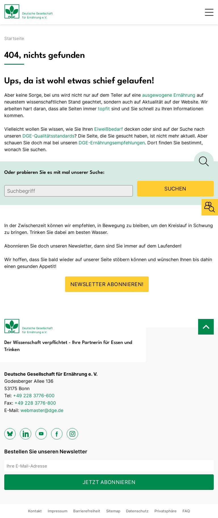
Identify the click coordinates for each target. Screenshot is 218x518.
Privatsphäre (165, 511)
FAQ (186, 511)
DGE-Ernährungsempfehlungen (112, 142)
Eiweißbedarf (108, 129)
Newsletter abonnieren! (107, 284)
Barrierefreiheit (86, 511)
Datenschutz (137, 511)
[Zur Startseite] (28, 12)
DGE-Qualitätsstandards (48, 136)
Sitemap (113, 511)
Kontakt (35, 511)
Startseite (14, 38)
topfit (104, 108)
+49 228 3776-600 (33, 395)
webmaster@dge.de (41, 410)
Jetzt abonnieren (109, 482)
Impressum (57, 511)
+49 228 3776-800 (35, 403)
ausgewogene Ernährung (168, 95)
